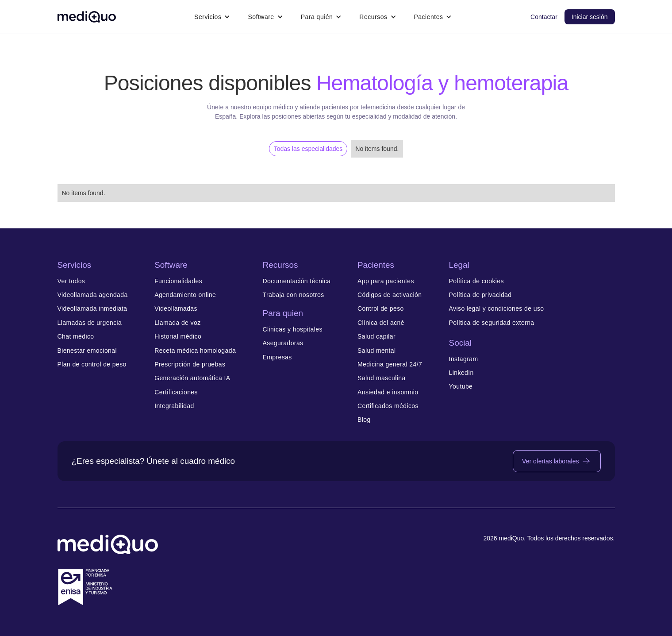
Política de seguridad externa (491, 323)
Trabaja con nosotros (293, 295)
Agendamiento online (185, 295)
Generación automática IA (192, 378)
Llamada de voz (177, 323)
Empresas (277, 357)
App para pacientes (385, 281)
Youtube (461, 386)
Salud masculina (381, 378)
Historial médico (177, 336)
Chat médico (76, 336)
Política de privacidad (480, 295)
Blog (364, 419)
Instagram (463, 359)
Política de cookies (476, 281)
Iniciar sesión (590, 16)
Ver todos (71, 281)
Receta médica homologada (195, 350)
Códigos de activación (389, 295)
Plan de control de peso (92, 364)
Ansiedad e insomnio (388, 392)
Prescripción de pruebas (189, 364)
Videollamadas (175, 308)
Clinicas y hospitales (293, 329)
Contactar (543, 16)
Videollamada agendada (93, 295)
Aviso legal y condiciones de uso (496, 308)
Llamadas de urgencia (90, 323)
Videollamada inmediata (92, 308)
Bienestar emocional (87, 350)
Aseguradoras (283, 343)
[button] (212, 17)
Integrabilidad (174, 406)
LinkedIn (461, 373)
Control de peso (380, 308)
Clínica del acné (380, 323)
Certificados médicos (388, 406)
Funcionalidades (178, 281)
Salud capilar (376, 336)
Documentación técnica (297, 281)
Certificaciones (176, 392)
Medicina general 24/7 (389, 364)
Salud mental (376, 350)
